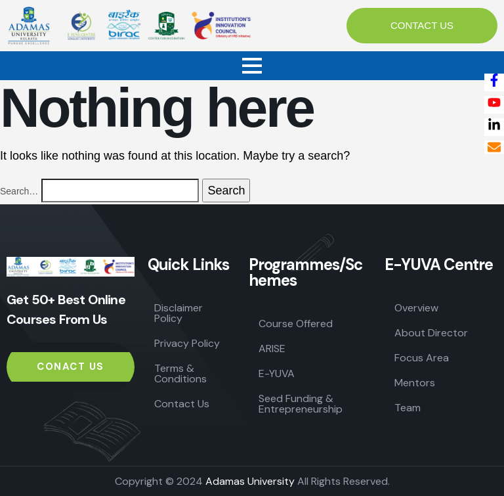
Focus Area (421, 358)
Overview (416, 308)
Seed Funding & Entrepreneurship (301, 404)
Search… (19, 191)
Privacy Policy (187, 343)
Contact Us (181, 404)
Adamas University (250, 481)
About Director (431, 333)
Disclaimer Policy (178, 313)
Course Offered (296, 323)
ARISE (272, 348)
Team (407, 408)
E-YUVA (277, 373)
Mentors (414, 383)
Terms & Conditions (180, 373)
